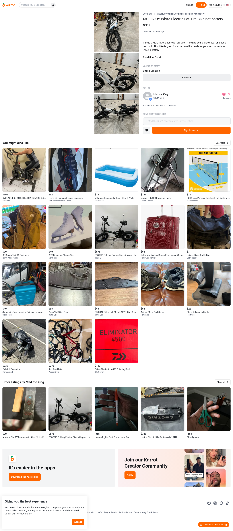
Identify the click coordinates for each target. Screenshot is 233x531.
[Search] (53, 5)
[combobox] (35, 5)
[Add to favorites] (146, 130)
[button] (222, 143)
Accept (79, 515)
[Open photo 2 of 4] (116, 32)
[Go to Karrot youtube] (221, 503)
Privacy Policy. (42, 507)
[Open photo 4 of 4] (116, 114)
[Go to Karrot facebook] (209, 503)
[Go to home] (8, 5)
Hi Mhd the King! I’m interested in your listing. (187, 121)
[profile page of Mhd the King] (147, 96)
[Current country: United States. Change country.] (227, 5)
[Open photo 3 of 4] (116, 73)
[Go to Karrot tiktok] (227, 503)
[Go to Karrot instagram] (215, 503)
